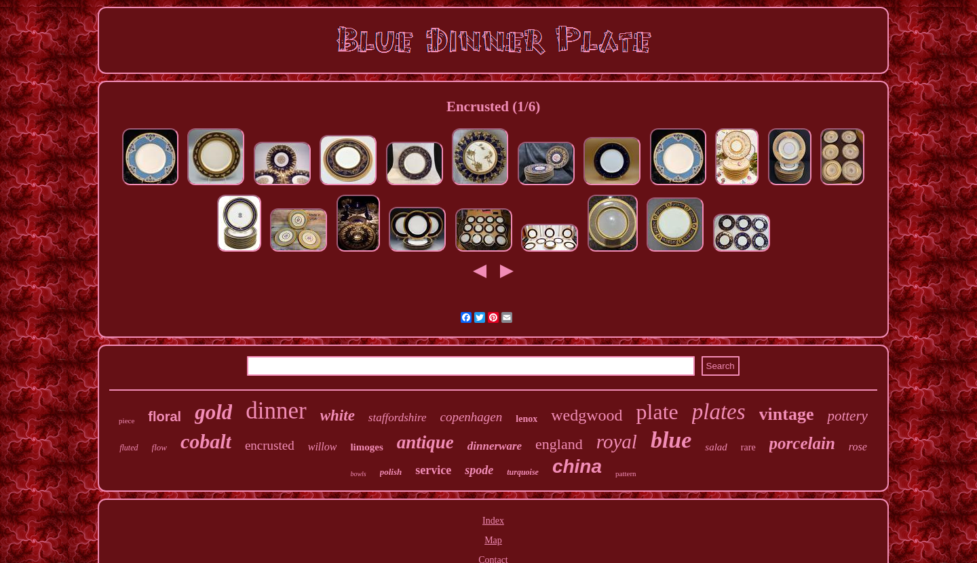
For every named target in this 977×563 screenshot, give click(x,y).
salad (716, 447)
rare (748, 447)
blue (671, 439)
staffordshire (397, 417)
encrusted (269, 445)
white (337, 415)
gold (213, 412)
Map (493, 540)
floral (164, 416)
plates (719, 412)
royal (616, 441)
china (577, 466)
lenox (526, 419)
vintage (786, 414)
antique (425, 442)
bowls (358, 474)
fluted (128, 447)
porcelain (802, 443)
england (559, 443)
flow (159, 447)
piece (126, 420)
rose (858, 446)
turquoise (523, 472)
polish (391, 472)
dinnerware (494, 446)
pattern (625, 473)
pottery (847, 416)
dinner (276, 410)
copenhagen (471, 417)
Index (493, 521)
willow (322, 446)
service (433, 470)
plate (657, 412)
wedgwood (586, 415)
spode (479, 470)
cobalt (205, 441)
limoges (366, 447)
